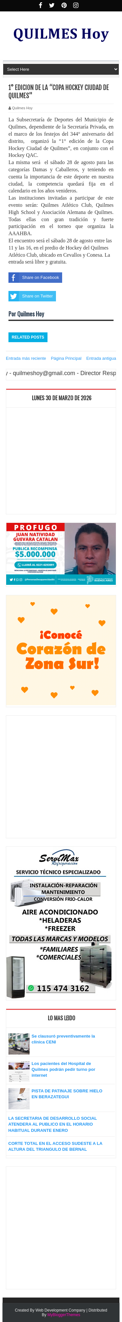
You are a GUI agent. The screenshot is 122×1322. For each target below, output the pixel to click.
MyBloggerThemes (63, 1315)
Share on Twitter (30, 296)
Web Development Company (60, 1310)
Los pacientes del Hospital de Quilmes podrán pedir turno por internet (63, 1069)
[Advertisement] (61, 462)
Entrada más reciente (26, 358)
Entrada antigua (101, 358)
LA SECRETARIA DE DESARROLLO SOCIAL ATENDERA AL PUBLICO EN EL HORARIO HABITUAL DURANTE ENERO (52, 1124)
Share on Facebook (33, 277)
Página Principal (66, 358)
